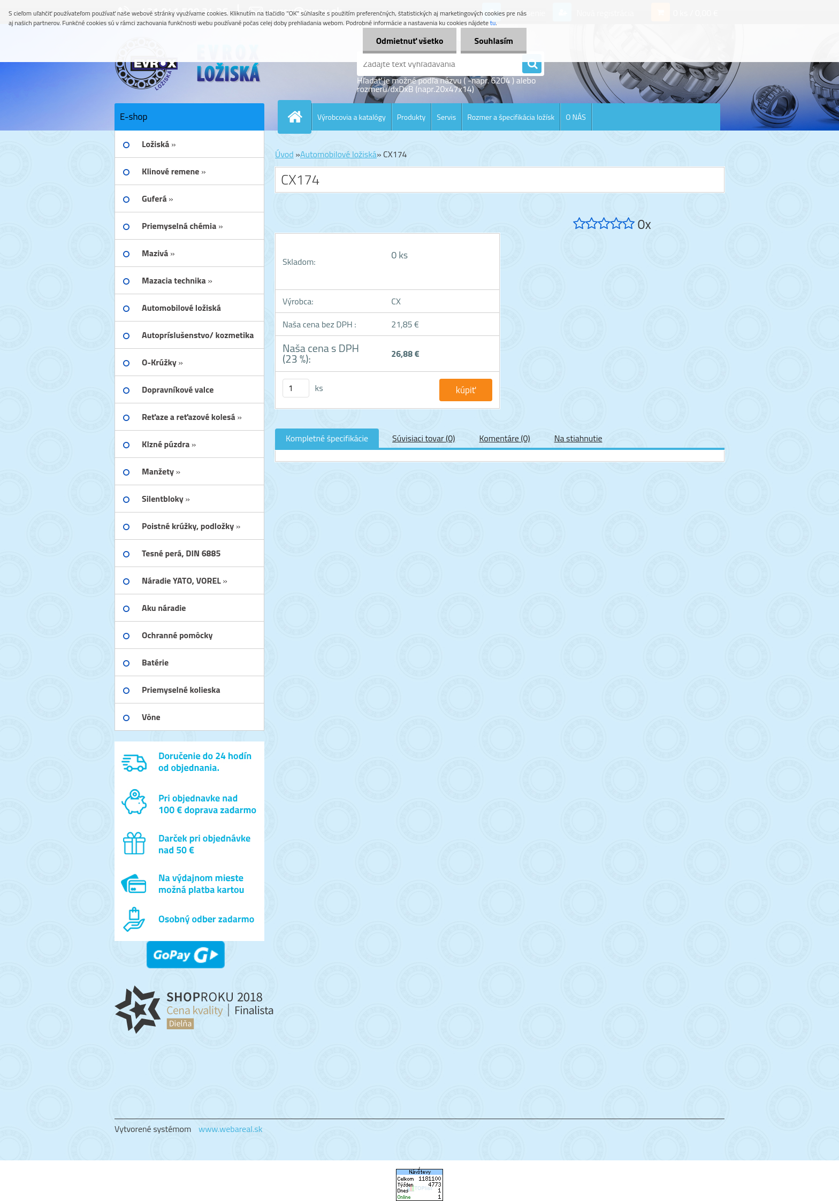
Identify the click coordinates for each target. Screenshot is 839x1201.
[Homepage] (299, 116)
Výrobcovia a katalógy (351, 117)
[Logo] (188, 63)
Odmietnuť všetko (410, 40)
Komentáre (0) (504, 438)
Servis (446, 117)
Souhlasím (493, 40)
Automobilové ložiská (338, 154)
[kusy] (296, 388)
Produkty (411, 117)
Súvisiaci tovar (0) (423, 438)
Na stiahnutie (578, 438)
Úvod (284, 154)
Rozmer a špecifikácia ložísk (510, 117)
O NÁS (576, 117)
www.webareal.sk (231, 1128)
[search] (531, 64)
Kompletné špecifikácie (327, 438)
